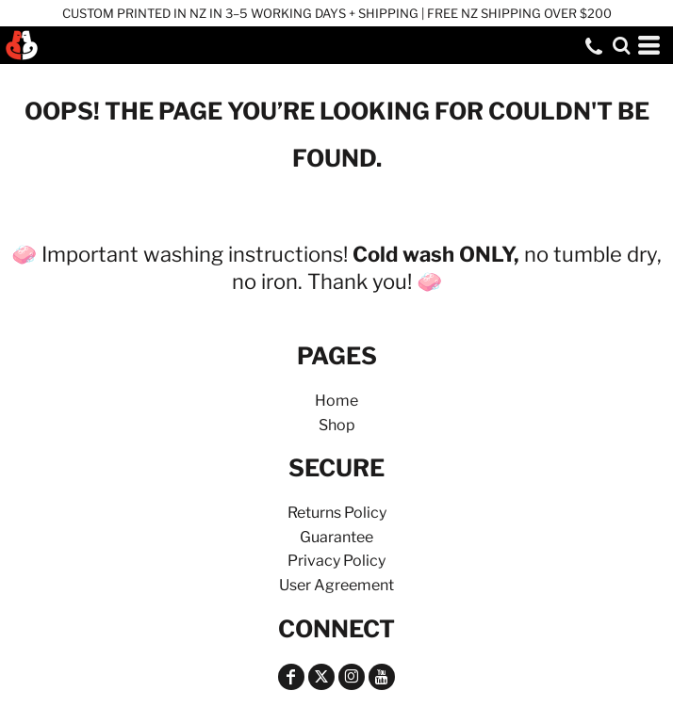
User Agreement (336, 585)
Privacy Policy (336, 561)
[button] (621, 45)
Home (336, 401)
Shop (337, 425)
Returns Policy (336, 513)
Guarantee (336, 537)
